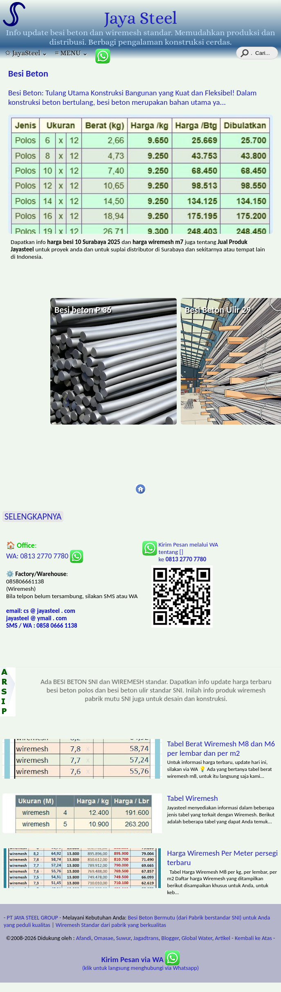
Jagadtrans (145, 938)
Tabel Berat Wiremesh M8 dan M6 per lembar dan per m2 (221, 748)
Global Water (197, 938)
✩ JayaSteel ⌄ (26, 53)
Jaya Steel (140, 18)
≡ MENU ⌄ (71, 53)
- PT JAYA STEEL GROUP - (32, 917)
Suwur (123, 938)
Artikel (223, 938)
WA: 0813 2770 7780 (44, 555)
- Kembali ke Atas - (253, 938)
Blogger (170, 938)
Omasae (103, 938)
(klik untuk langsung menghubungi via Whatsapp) (140, 964)
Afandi (83, 938)
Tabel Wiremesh (192, 798)
